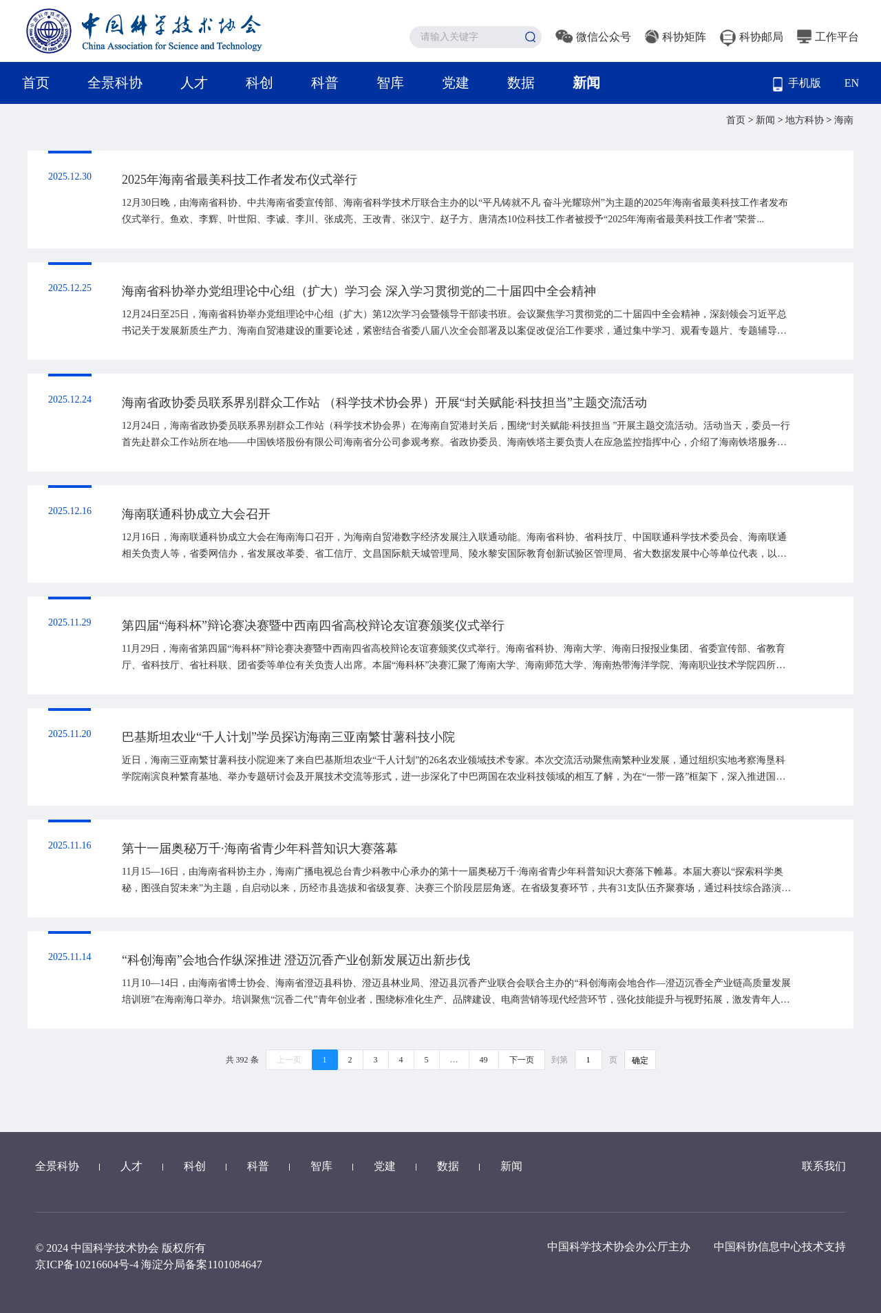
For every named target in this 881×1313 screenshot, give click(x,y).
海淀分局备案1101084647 (201, 1264)
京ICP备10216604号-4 (86, 1264)
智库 (390, 82)
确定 (640, 1060)
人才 (194, 82)
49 (484, 1060)
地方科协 (806, 120)
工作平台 (828, 37)
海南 (843, 120)
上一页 (289, 1060)
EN (852, 83)
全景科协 (114, 82)
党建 (455, 82)
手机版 (797, 84)
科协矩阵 (675, 37)
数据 (521, 82)
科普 (325, 82)
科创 (259, 82)
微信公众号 (593, 37)
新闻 (586, 82)
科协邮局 (751, 37)
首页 (36, 82)
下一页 (521, 1060)
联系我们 (824, 1166)
